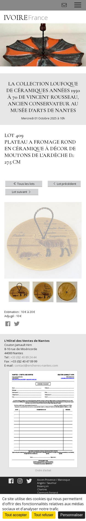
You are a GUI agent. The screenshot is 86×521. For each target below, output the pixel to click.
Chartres (42, 489)
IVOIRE (26, 17)
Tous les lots (24, 184)
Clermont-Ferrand (47, 492)
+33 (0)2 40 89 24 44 (23, 357)
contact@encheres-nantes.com (36, 365)
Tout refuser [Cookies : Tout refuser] (43, 515)
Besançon (43, 486)
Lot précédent (64, 184)
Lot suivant (21, 192)
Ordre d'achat (43, 470)
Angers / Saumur (46, 483)
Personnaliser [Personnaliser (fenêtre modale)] (71, 515)
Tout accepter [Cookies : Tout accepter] (16, 515)
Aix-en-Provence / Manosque (53, 479)
